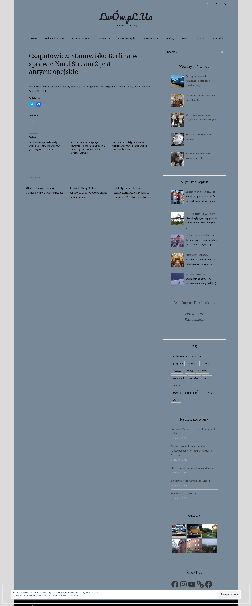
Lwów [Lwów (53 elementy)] (177, 371)
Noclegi (170, 38)
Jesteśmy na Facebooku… (194, 303)
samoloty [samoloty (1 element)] (194, 378)
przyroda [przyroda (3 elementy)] (203, 371)
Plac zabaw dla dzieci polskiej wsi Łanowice (193, 468)
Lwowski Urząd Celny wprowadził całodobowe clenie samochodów (88, 193)
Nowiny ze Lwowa (81, 38)
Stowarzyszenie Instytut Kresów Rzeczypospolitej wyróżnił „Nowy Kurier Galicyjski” (192, 451)
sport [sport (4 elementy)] (207, 378)
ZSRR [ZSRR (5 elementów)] (176, 399)
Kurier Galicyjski (126, 38)
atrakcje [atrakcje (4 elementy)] (196, 356)
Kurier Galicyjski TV (54, 38)
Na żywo (103, 38)
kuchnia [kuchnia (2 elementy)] (205, 363)
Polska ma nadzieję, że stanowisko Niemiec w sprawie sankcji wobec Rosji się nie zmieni (130, 146)
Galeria (186, 38)
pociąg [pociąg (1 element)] (190, 371)
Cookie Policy (72, 595)
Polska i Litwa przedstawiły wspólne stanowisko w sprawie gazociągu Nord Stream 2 (45, 146)
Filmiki (200, 38)
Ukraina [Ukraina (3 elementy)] (176, 385)
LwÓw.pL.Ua (126, 16)
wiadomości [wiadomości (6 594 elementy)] (188, 392)
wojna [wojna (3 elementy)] (211, 392)
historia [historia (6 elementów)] (192, 363)
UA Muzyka (217, 38)
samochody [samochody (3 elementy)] (179, 378)
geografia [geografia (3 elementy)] (178, 363)
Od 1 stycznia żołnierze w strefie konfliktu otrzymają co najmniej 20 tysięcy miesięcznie (133, 193)
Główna (33, 38)
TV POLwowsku (151, 38)
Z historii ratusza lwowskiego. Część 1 (190, 480)
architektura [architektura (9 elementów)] (180, 356)
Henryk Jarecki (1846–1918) (185, 493)
